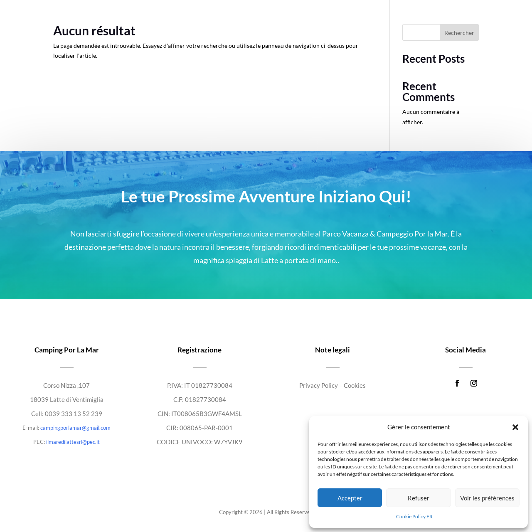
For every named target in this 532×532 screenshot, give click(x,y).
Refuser (418, 498)
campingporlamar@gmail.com (75, 427)
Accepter (349, 498)
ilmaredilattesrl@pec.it (73, 441)
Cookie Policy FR (414, 516)
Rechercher (459, 32)
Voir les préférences (487, 498)
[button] (515, 427)
